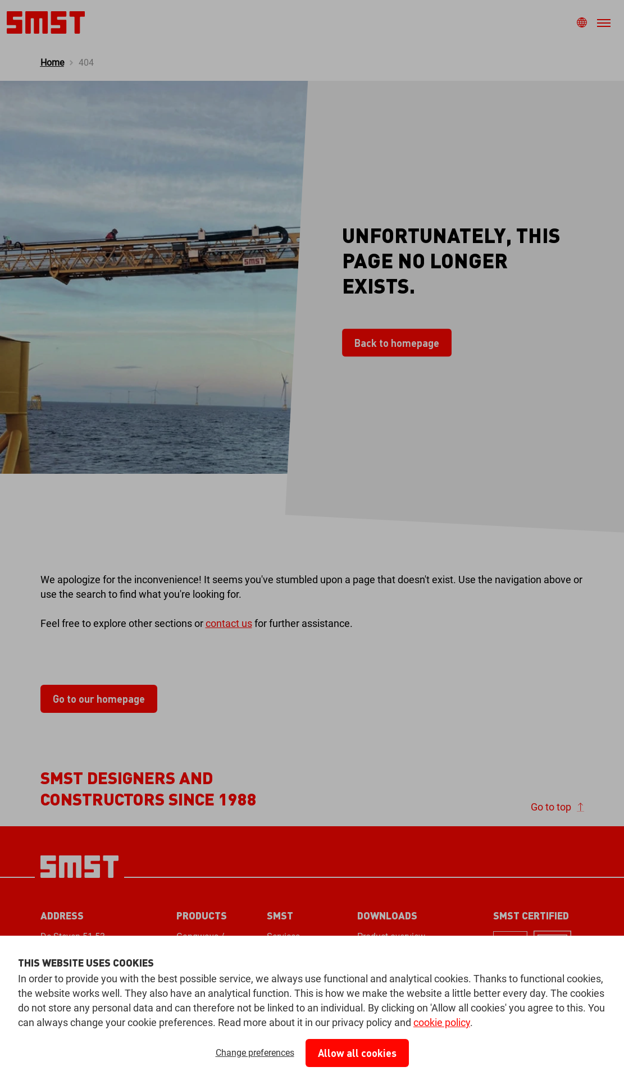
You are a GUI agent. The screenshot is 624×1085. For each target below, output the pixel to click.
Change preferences (255, 1052)
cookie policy (441, 1022)
